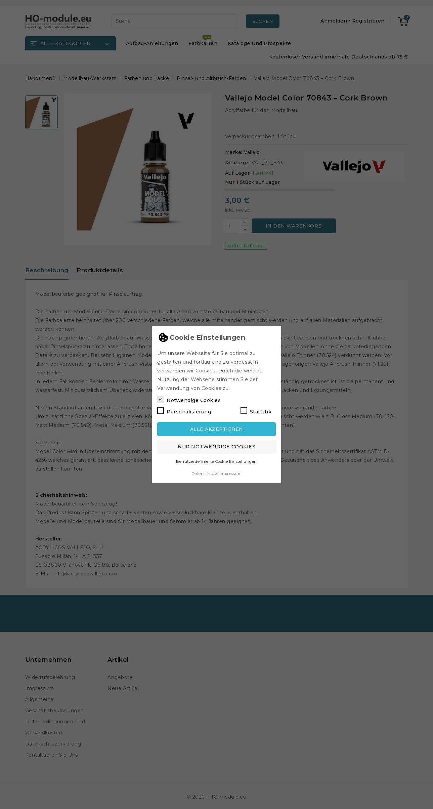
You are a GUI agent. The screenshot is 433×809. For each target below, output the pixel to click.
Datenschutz (204, 473)
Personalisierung (184, 411)
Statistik (256, 411)
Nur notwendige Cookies (216, 447)
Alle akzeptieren (216, 429)
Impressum (231, 473)
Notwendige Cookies (189, 399)
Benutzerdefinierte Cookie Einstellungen (216, 461)
